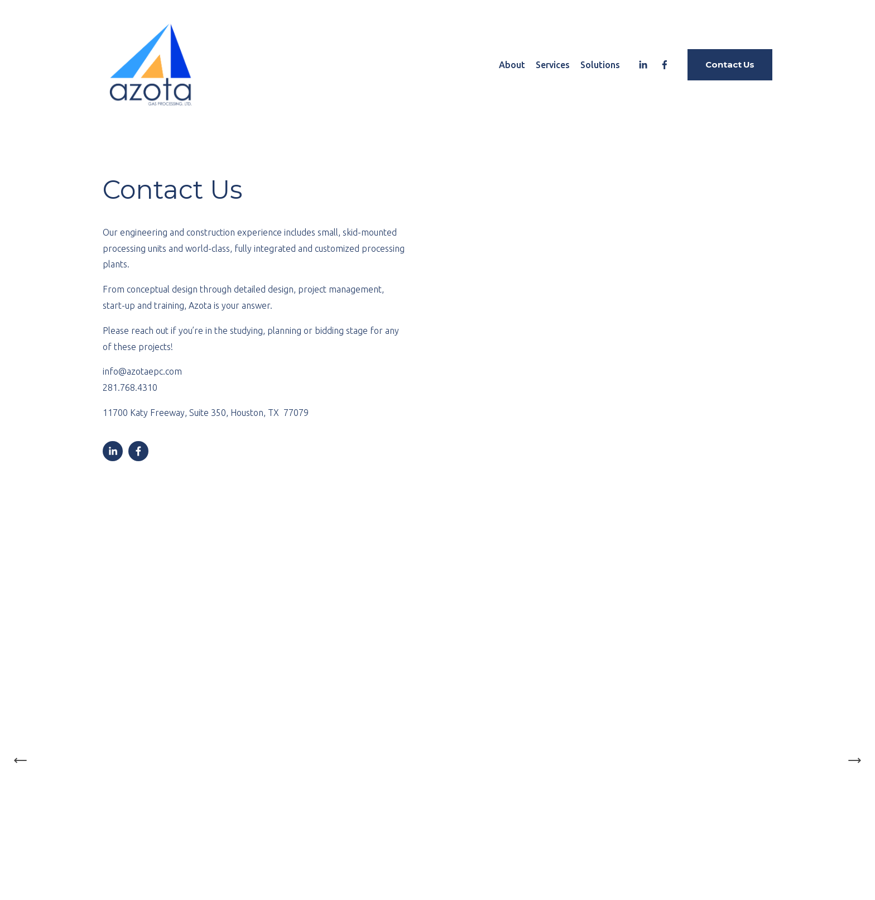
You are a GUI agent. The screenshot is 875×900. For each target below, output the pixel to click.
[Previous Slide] (20, 760)
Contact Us (729, 65)
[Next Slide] (854, 760)
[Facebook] (664, 64)
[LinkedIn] (642, 64)
